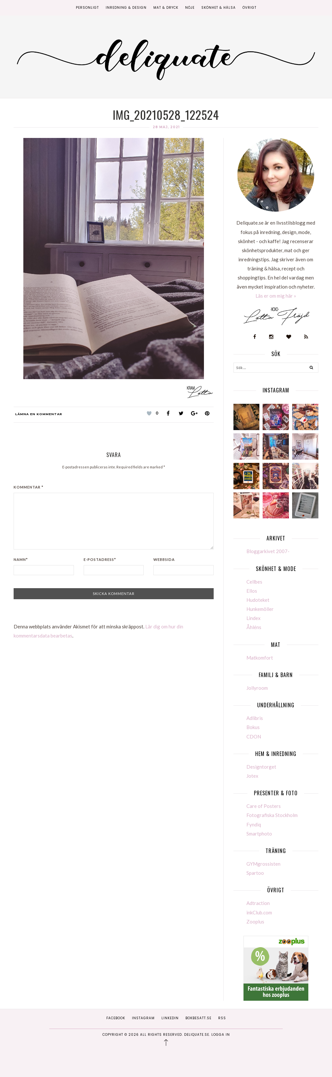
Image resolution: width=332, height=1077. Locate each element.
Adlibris (254, 718)
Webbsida (164, 559)
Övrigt (249, 7)
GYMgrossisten (263, 864)
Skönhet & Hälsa (218, 7)
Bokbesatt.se (198, 1018)
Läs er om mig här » (275, 296)
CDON (253, 736)
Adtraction (258, 903)
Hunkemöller (260, 609)
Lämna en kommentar (38, 414)
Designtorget (261, 767)
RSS (222, 1018)
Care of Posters (263, 806)
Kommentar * (28, 487)
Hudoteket (257, 600)
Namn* (21, 559)
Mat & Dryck (165, 7)
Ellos (251, 591)
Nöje (190, 7)
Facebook (115, 1018)
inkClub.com (259, 912)
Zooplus (255, 921)
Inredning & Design (126, 7)
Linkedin (170, 1018)
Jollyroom (257, 688)
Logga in (220, 1034)
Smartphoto (259, 833)
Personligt (87, 7)
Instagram (143, 1018)
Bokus (253, 727)
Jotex (252, 776)
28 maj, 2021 (166, 127)
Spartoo (255, 873)
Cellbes (254, 582)
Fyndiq (253, 824)
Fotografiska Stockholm (272, 815)
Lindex (253, 618)
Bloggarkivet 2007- (268, 551)
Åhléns (253, 627)
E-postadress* (100, 559)
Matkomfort (259, 658)
